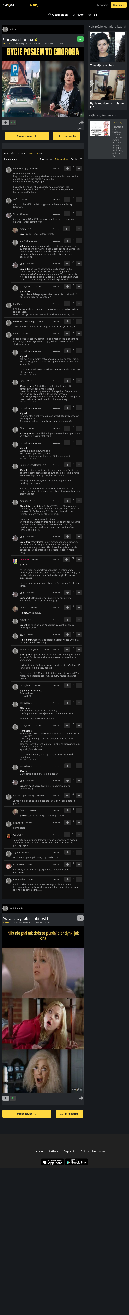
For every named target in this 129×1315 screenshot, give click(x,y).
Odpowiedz (56, 168)
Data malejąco (61, 159)
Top (94, 14)
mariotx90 (18, 864)
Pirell (16, 333)
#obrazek (18, 923)
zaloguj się (32, 153)
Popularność (76, 159)
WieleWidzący (20, 168)
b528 (22, 634)
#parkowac (32, 44)
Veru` (15, 214)
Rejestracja (118, 5)
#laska (32, 923)
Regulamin (69, 1151)
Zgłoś (79, 129)
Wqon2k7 (18, 835)
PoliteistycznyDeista (30, 465)
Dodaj (35, 5)
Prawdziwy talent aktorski (25, 918)
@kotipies (25, 654)
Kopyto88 (18, 822)
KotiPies (17, 304)
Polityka (6, 44)
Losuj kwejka (67, 136)
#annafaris (45, 923)
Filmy (80, 14)
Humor (5, 923)
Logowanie (100, 5)
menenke (24, 559)
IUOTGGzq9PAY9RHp (23, 795)
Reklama (53, 1151)
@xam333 (25, 269)
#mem (25, 923)
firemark (24, 229)
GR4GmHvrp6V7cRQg (24, 321)
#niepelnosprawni (46, 44)
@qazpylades (27, 386)
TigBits (16, 852)
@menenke (26, 598)
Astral (23, 620)
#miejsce (23, 44)
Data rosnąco (46, 159)
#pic (37, 923)
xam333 (24, 241)
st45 (15, 199)
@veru (23, 234)
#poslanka (59, 44)
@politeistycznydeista (31, 506)
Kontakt (40, 1151)
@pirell (24, 356)
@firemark (25, 246)
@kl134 (23, 815)
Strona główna (26, 136)
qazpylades (26, 286)
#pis (16, 44)
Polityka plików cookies (93, 1151)
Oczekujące (60, 14)
